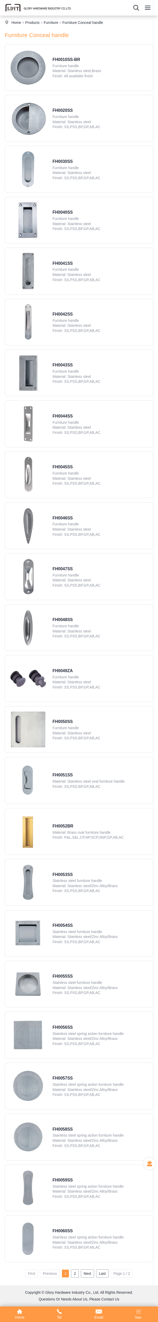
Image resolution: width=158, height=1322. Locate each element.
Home (16, 22)
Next (87, 1273)
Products (32, 22)
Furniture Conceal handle (82, 22)
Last (102, 1273)
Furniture (51, 22)
